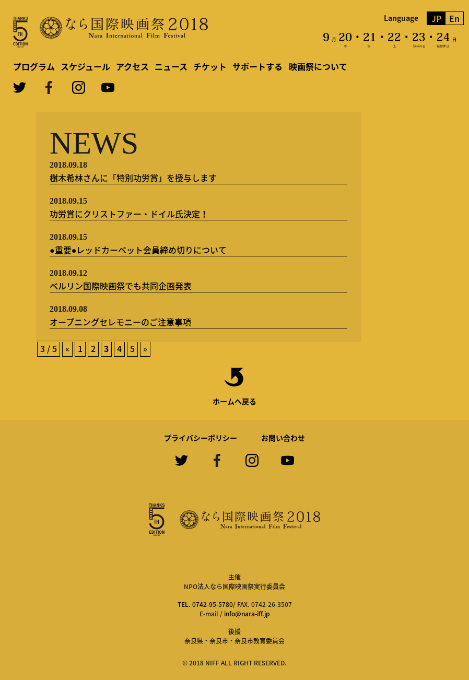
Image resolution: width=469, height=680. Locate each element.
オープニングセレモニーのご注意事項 (120, 321)
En (454, 18)
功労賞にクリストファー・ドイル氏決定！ (129, 213)
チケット (210, 66)
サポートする (257, 66)
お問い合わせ (283, 437)
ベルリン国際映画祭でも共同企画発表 (121, 285)
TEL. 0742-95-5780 (205, 604)
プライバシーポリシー (200, 437)
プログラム (34, 66)
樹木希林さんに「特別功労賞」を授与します (133, 177)
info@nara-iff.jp (247, 613)
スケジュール (85, 66)
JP (436, 18)
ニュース (171, 66)
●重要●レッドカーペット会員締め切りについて (138, 249)
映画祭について (318, 66)
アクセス (132, 66)
